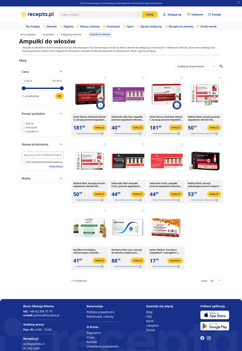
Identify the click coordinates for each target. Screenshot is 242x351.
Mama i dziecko (90, 26)
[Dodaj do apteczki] (105, 78)
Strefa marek (208, 26)
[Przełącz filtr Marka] (43, 178)
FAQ (149, 316)
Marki (150, 321)
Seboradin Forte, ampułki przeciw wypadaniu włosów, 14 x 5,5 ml (165, 185)
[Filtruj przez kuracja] (29, 127)
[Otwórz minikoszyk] (214, 14)
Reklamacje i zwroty (100, 316)
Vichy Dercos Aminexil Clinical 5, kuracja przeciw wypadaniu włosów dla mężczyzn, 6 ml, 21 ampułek (89, 118)
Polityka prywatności (100, 312)
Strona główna (28, 34)
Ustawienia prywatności (103, 346)
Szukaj (149, 14)
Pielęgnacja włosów (71, 34)
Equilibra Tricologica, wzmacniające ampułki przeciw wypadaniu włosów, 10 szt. (88, 251)
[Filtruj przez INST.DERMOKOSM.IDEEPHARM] (42, 162)
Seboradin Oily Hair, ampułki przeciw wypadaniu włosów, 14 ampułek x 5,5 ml (127, 118)
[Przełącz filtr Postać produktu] (43, 115)
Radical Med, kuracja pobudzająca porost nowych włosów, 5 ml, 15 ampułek (203, 185)
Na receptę (33, 26)
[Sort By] (196, 66)
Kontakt (92, 342)
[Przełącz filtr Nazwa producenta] (43, 146)
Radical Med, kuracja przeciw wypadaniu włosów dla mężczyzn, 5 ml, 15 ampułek (89, 185)
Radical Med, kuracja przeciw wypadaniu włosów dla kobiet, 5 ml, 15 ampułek (204, 118)
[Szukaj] (137, 14)
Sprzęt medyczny (151, 26)
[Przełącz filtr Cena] (43, 73)
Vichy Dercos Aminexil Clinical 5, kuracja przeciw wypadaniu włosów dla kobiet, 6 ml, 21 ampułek (166, 118)
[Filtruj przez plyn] (28, 123)
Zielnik (150, 330)
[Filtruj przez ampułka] (30, 131)
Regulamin (94, 333)
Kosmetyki (113, 26)
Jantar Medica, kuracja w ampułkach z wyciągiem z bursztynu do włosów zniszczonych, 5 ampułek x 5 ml (165, 251)
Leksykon (152, 325)
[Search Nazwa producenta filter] (43, 155)
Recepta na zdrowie (181, 26)
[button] (101, 133)
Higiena (68, 26)
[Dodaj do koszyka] (99, 128)
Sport (130, 26)
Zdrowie (52, 26)
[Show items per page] (215, 280)
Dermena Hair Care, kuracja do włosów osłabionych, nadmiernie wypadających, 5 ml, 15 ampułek (127, 251)
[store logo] (37, 14)
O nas (90, 337)
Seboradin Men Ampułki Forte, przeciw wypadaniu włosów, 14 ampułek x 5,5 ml (127, 185)
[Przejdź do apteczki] (195, 14)
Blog (149, 312)
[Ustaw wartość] (59, 96)
